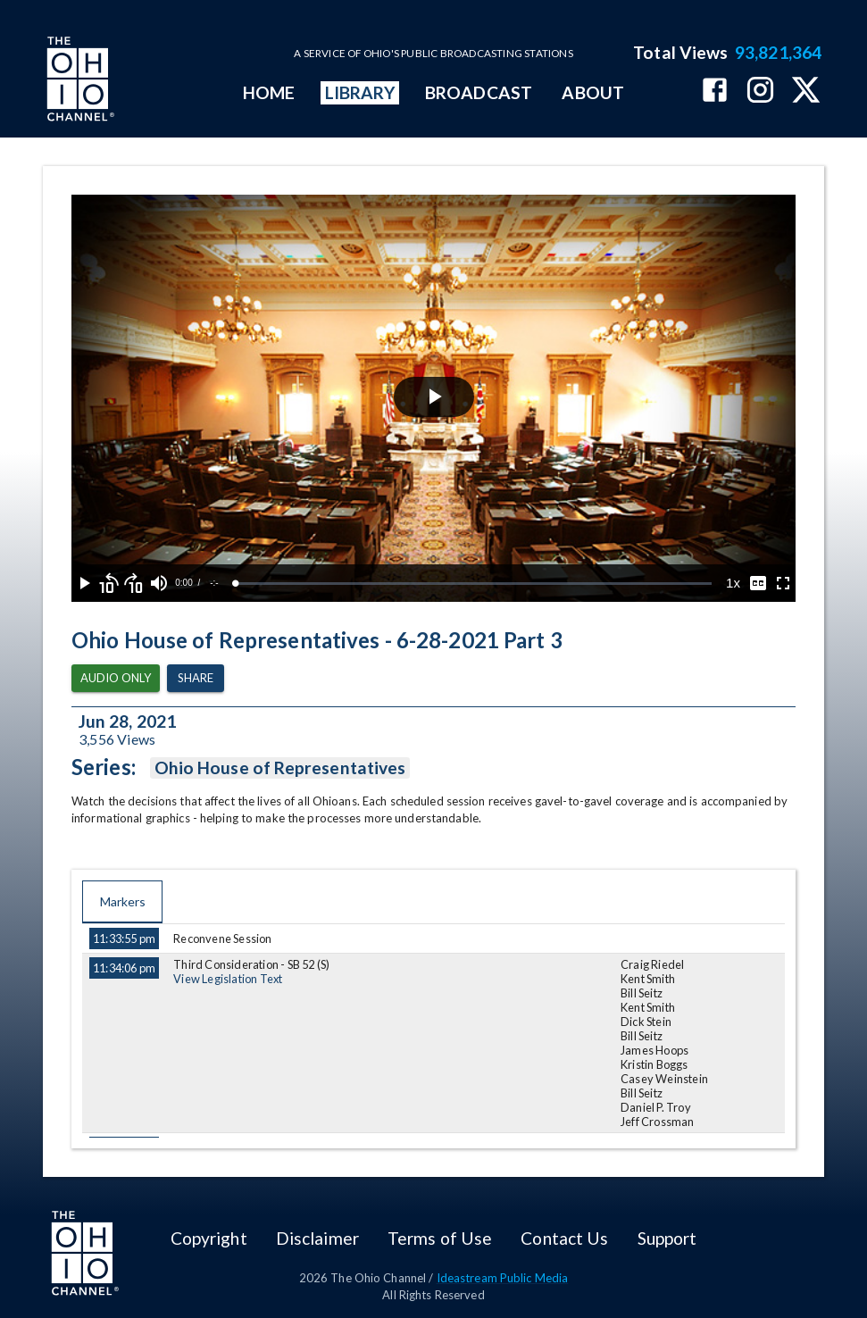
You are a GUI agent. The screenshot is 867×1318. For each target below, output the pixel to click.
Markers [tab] (122, 901)
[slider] (474, 583)
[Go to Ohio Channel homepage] (78, 81)
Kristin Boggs (654, 1064)
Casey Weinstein (664, 1079)
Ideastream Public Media (503, 1278)
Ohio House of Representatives (280, 768)
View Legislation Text (227, 979)
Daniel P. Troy (656, 1107)
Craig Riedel (652, 964)
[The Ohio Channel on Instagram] (760, 91)
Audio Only (115, 678)
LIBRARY (360, 92)
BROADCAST (478, 92)
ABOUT (592, 92)
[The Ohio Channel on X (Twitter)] (805, 91)
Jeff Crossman (658, 1121)
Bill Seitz (642, 993)
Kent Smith (648, 979)
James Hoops (654, 1050)
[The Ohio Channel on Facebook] (714, 91)
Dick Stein (646, 1021)
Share (195, 678)
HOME (269, 92)
